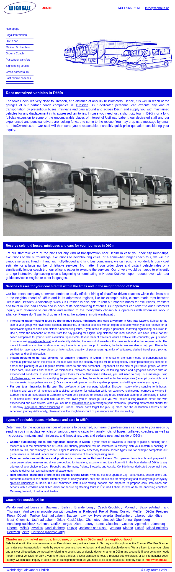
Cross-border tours (17, 72)
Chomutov (93, 519)
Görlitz (55, 524)
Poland (130, 507)
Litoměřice (154, 515)
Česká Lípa (75, 519)
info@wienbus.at (157, 8)
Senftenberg (123, 515)
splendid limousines (64, 324)
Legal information (16, 35)
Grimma (43, 524)
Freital (103, 511)
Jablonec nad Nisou (93, 528)
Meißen (138, 511)
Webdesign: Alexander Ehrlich (28, 570)
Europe (14, 394)
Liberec (140, 515)
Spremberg (142, 519)
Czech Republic (109, 507)
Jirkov (61, 519)
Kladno (128, 528)
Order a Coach (15, 53)
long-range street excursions (42, 407)
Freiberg (162, 511)
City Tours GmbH (156, 570)
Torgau (67, 524)
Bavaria (51, 507)
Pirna (114, 511)
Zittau (78, 524)
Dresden (82, 105)
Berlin (66, 507)
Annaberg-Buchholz (21, 524)
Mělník (24, 528)
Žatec (100, 524)
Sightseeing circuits (17, 65)
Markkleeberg (55, 528)
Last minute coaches (18, 78)
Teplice (35, 515)
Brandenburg (84, 507)
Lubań (139, 528)
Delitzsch (13, 532)
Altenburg (158, 524)
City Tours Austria (133, 474)
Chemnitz (23, 519)
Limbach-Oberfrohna (117, 519)
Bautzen (72, 515)
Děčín (150, 511)
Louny (89, 524)
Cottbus (127, 524)
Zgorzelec (142, 524)
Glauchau (113, 524)
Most (10, 519)
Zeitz (25, 532)
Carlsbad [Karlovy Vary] (48, 532)
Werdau (115, 528)
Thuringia (13, 511)
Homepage (12, 28)
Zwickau (37, 528)
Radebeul (90, 511)
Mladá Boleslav (157, 528)
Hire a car (12, 41)
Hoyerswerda (103, 515)
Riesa (11, 515)
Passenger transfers (18, 59)
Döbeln (22, 515)
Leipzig (72, 528)
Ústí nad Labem (53, 515)
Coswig (125, 511)
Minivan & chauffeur (18, 47)
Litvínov (86, 515)
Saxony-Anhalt (149, 507)
